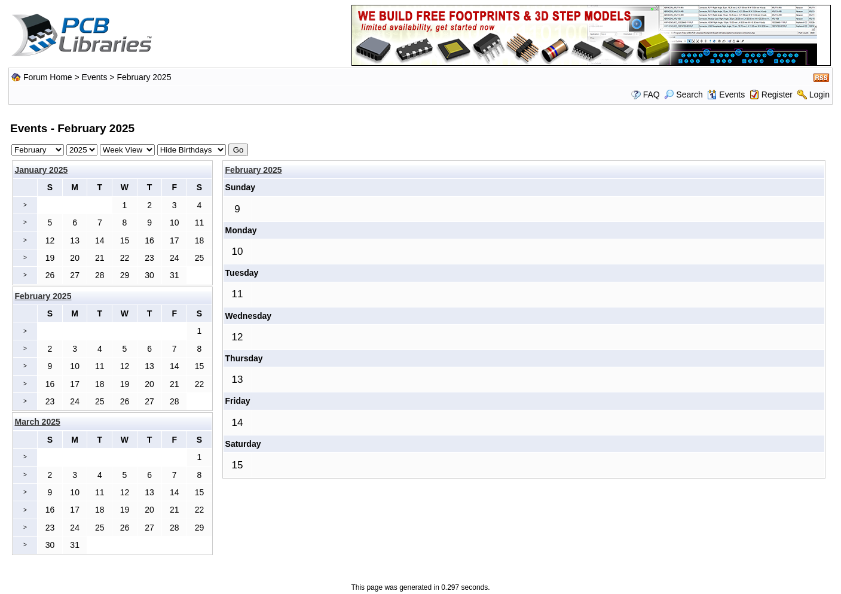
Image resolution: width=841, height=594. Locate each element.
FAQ (651, 94)
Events (95, 77)
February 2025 (253, 170)
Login (819, 94)
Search (683, 94)
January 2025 (41, 170)
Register (777, 94)
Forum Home (47, 77)
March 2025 (37, 422)
